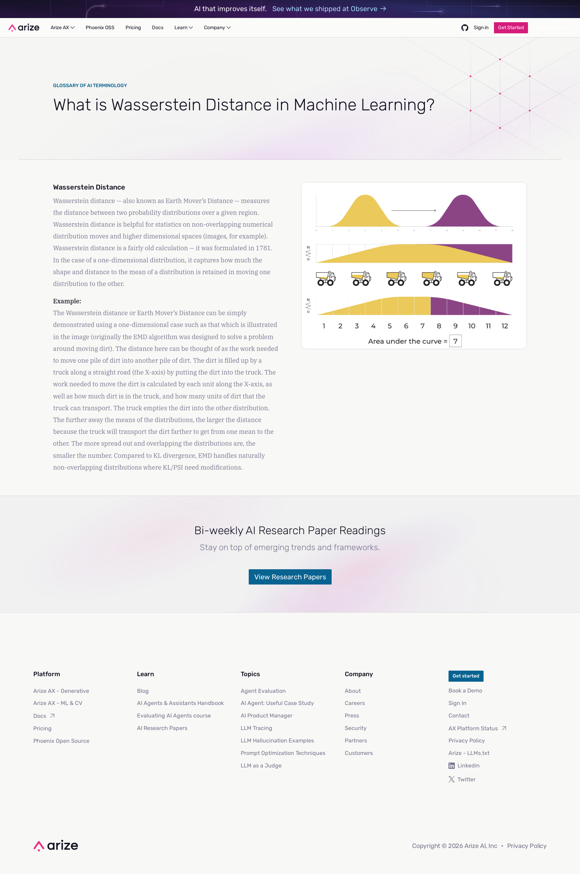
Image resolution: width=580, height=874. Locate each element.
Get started (466, 676)
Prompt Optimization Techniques (283, 753)
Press (352, 715)
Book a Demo (465, 690)
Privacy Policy (467, 740)
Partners (356, 740)
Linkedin (464, 765)
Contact (459, 715)
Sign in (481, 28)
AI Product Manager (266, 715)
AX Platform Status (478, 728)
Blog (143, 691)
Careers (355, 703)
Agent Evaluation (263, 691)
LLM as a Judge (261, 765)
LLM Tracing (256, 728)
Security (356, 728)
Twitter (462, 779)
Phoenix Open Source (61, 741)
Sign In (458, 703)
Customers (359, 753)
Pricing (42, 728)
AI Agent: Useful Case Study (277, 703)
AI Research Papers (162, 728)
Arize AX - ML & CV (57, 703)
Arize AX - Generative (61, 691)
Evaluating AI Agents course (174, 715)
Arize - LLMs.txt (469, 753)
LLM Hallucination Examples (277, 740)
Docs (44, 715)
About (353, 691)
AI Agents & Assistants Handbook (180, 703)
